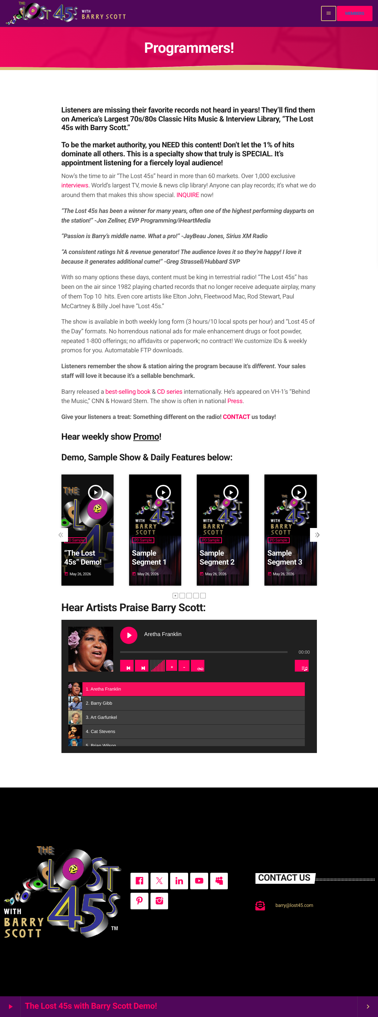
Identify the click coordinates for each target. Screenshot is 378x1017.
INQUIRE (187, 195)
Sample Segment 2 (217, 558)
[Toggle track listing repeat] (197, 666)
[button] (175, 595)
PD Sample (75, 540)
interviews (74, 185)
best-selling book (128, 391)
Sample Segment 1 (149, 558)
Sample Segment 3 (285, 558)
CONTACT (236, 417)
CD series (169, 391)
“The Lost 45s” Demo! (82, 558)
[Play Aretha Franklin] (128, 635)
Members (354, 13)
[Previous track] (127, 666)
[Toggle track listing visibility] (301, 666)
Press (235, 401)
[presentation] (61, 535)
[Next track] (141, 666)
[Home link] (66, 13)
